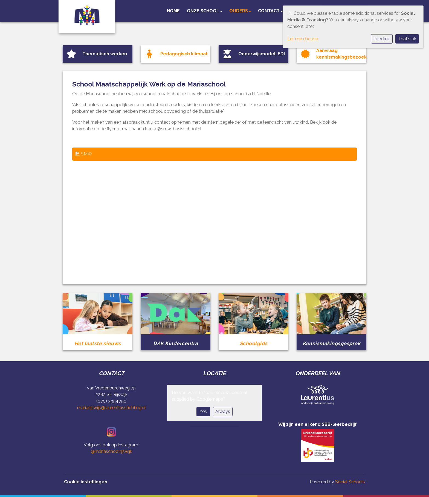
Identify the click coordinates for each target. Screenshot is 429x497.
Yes (203, 411)
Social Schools (350, 481)
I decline (381, 38)
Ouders (239, 10)
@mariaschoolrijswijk (111, 451)
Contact (269, 10)
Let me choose (302, 38)
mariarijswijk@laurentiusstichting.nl (111, 407)
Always (222, 411)
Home (173, 10)
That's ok (407, 38)
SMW (84, 154)
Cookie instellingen (85, 481)
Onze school (203, 10)
